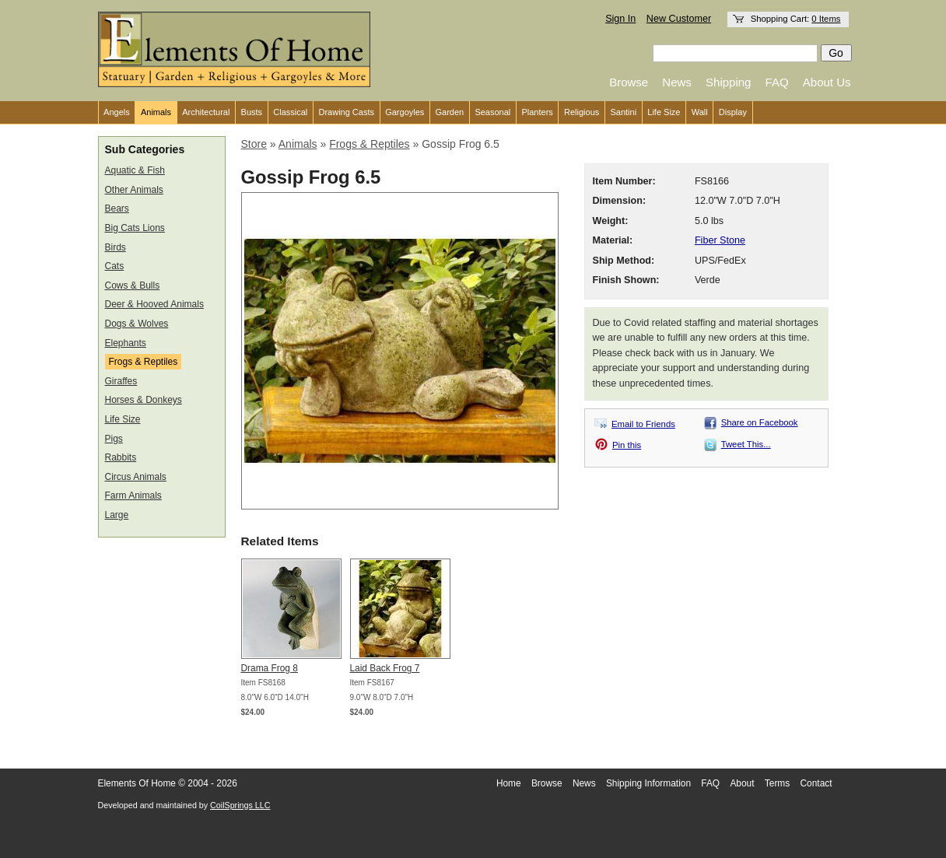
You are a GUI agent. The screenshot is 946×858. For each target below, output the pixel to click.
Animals (156, 112)
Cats (114, 266)
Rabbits (121, 457)
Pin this (626, 445)
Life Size (663, 112)
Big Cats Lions (135, 227)
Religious (581, 112)
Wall (700, 112)
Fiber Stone (720, 240)
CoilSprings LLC (240, 805)
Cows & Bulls (132, 285)
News (677, 82)
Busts (252, 112)
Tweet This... (746, 444)
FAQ (777, 82)
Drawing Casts (346, 112)
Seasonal (492, 112)
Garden (450, 112)
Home (508, 783)
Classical (290, 112)
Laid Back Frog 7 (385, 668)
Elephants (125, 343)
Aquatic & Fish (135, 170)
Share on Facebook (759, 422)
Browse (628, 82)
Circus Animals (135, 476)
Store (254, 144)
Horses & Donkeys (143, 399)
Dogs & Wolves (137, 323)
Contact (816, 783)
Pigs (114, 438)
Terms (777, 783)
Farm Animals (133, 495)
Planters (536, 112)
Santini (623, 112)
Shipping (728, 82)
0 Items (825, 18)
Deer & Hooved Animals (154, 304)
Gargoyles (404, 112)
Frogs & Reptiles (143, 361)
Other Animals (134, 189)
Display (733, 112)
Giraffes (121, 381)
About (742, 783)
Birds (115, 247)
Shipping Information (648, 783)
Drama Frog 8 (269, 668)
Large (117, 515)
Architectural (205, 112)
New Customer (678, 18)
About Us (827, 82)
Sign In (620, 18)
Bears (117, 208)
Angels (116, 112)
